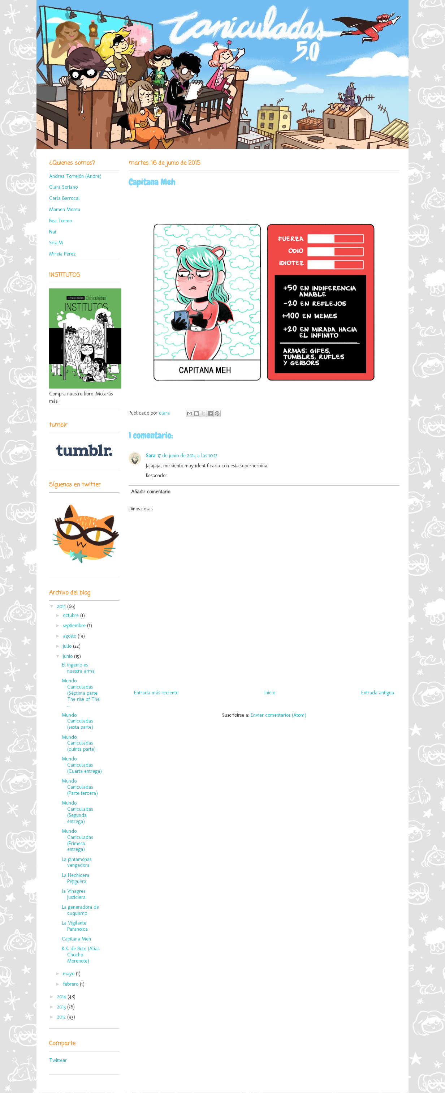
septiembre (75, 625)
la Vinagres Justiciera (74, 894)
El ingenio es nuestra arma (78, 668)
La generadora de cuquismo (80, 910)
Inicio (269, 693)
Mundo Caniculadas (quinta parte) (79, 743)
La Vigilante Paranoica (75, 926)
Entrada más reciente (156, 693)
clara (165, 413)
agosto (70, 636)
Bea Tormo (60, 221)
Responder (156, 475)
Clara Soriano (63, 187)
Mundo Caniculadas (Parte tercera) (80, 787)
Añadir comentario (150, 492)
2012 (62, 1017)
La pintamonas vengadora (76, 862)
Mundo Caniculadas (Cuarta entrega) (82, 765)
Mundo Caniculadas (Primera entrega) (77, 840)
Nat (52, 232)
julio (68, 646)
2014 (62, 997)
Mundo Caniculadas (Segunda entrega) (77, 812)
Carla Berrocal (64, 198)
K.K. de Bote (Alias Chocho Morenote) (80, 955)
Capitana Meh (76, 939)
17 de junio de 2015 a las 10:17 (187, 456)
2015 (62, 606)
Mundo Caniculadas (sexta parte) (77, 721)
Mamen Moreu (64, 209)
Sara (150, 456)
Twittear (58, 1060)
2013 (62, 1007)
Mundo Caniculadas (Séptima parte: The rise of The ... (81, 693)
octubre (71, 615)
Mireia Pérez (62, 254)
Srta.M (56, 243)
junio (68, 656)
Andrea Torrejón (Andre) (75, 176)
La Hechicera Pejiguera (75, 878)
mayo (69, 973)
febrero (71, 984)
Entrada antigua (377, 693)
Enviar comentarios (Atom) (278, 715)
